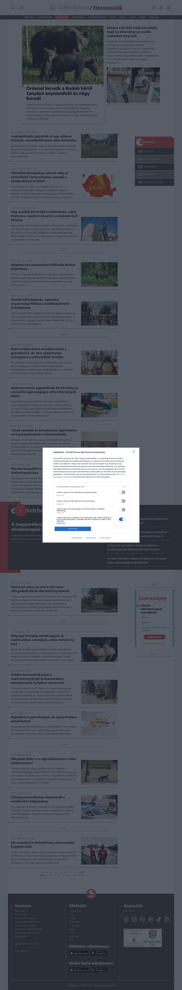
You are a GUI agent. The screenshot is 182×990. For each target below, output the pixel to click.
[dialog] (91, 495)
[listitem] (91, 486)
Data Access (91, 538)
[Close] (134, 452)
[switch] (122, 492)
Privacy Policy (105, 538)
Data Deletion (76, 538)
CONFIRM (73, 529)
